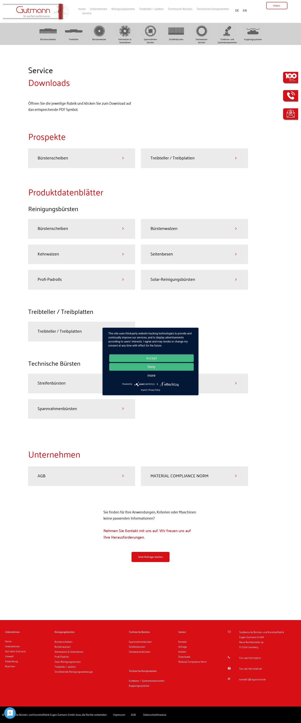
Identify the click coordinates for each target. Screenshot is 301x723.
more (151, 375)
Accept (151, 358)
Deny (151, 367)
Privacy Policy (154, 390)
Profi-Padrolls (62, 657)
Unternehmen (98, 9)
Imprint (144, 390)
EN (245, 10)
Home (82, 9)
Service (86, 13)
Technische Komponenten (213, 9)
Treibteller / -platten (151, 9)
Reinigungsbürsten (123, 9)
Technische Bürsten (180, 9)
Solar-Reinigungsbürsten (68, 662)
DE (237, 10)
